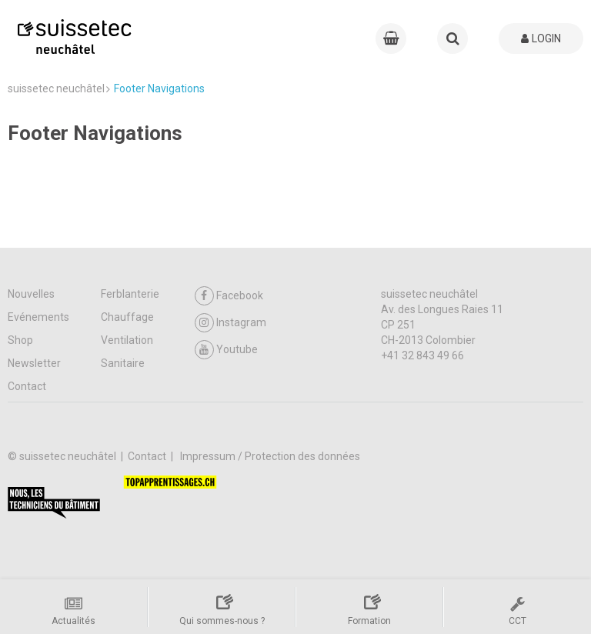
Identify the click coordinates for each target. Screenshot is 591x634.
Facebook (229, 295)
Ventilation (127, 340)
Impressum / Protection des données (270, 456)
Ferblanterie (130, 294)
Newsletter (34, 363)
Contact (27, 386)
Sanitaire (123, 363)
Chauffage (127, 317)
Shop (20, 340)
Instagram (230, 322)
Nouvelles (31, 294)
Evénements (38, 317)
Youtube (226, 349)
